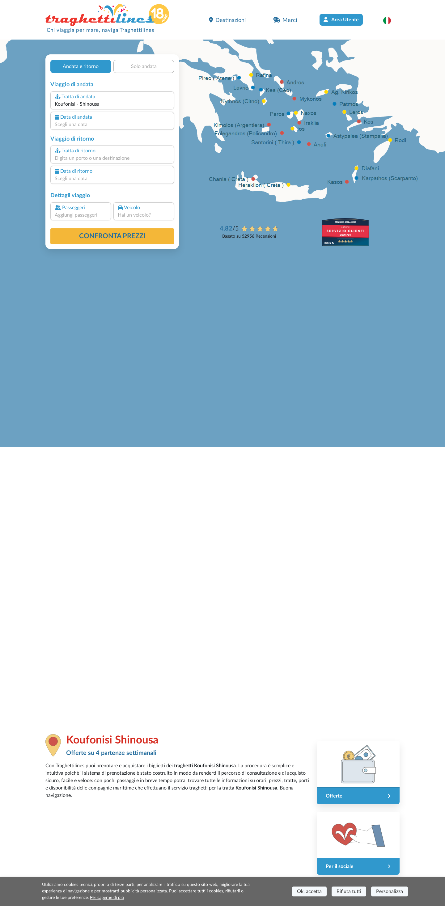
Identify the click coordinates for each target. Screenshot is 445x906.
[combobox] (112, 104)
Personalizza (389, 891)
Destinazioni (227, 20)
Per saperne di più (107, 897)
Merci (285, 20)
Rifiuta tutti (349, 891)
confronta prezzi (112, 236)
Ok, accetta (309, 891)
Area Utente (341, 19)
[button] (390, 20)
